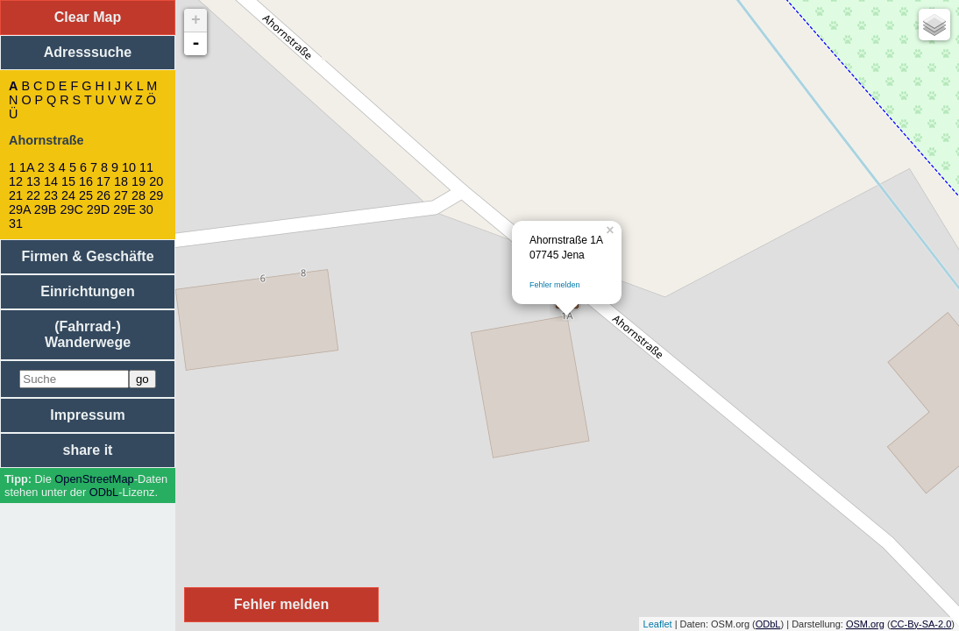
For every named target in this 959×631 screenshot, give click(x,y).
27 (121, 195)
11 (146, 167)
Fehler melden (554, 284)
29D (98, 209)
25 (86, 195)
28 (138, 195)
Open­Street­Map (93, 479)
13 (33, 181)
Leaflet (657, 624)
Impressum (87, 415)
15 (68, 181)
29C (71, 209)
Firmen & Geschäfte (87, 256)
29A (20, 209)
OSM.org (865, 624)
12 (16, 181)
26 (103, 195)
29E (124, 209)
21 (16, 195)
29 (156, 195)
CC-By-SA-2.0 (921, 624)
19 (138, 181)
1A (26, 167)
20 (156, 181)
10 (129, 167)
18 (121, 181)
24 (68, 195)
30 (146, 209)
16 (86, 181)
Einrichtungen (87, 291)
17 (103, 181)
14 (51, 181)
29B (45, 209)
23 (51, 195)
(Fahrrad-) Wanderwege (88, 334)
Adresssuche (88, 52)
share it (88, 450)
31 (16, 223)
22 (33, 195)
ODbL (103, 492)
